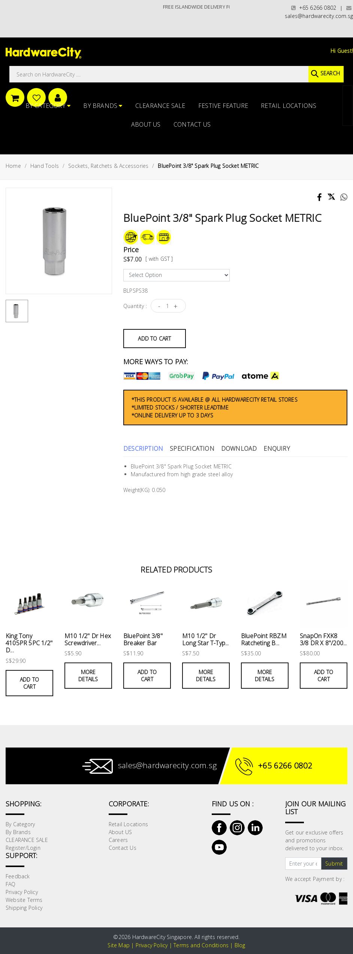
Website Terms (24, 899)
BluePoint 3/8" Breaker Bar (143, 639)
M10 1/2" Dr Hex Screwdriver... (87, 639)
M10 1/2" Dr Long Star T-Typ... (205, 639)
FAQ (11, 884)
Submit (334, 863)
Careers (118, 839)
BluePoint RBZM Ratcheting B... (264, 639)
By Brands (102, 106)
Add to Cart (154, 338)
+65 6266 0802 (313, 7)
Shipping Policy (24, 907)
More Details (88, 675)
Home (13, 165)
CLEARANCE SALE (160, 106)
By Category (48, 106)
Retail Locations (288, 106)
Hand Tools (44, 165)
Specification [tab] (192, 448)
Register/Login (23, 847)
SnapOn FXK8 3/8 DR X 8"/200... (323, 639)
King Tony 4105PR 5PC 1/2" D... (29, 643)
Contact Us (192, 124)
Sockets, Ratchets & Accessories (108, 165)
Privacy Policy (22, 892)
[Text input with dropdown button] (303, 863)
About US (146, 124)
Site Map (119, 945)
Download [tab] (239, 448)
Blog (240, 945)
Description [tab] (143, 448)
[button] (352, 42)
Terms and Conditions (201, 945)
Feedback (18, 876)
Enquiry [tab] (276, 448)
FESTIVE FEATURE (223, 106)
